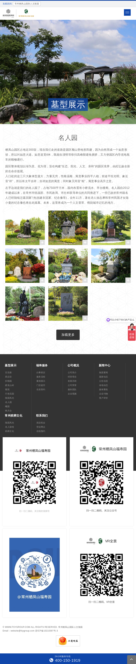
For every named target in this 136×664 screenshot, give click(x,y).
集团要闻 (103, 372)
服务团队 (72, 389)
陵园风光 (9, 398)
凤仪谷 (8, 377)
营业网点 (40, 427)
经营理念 (72, 377)
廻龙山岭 (9, 385)
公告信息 (103, 381)
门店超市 (40, 385)
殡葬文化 (9, 431)
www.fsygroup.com (17, 627)
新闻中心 (104, 365)
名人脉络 (9, 427)
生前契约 (40, 389)
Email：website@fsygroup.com (19, 631)
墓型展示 (10, 365)
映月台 (8, 410)
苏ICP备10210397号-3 (46, 631)
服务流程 (40, 377)
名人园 (8, 402)
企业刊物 (103, 394)
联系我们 (42, 415)
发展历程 (72, 381)
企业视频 (72, 394)
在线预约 (40, 431)
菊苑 (7, 389)
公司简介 (72, 372)
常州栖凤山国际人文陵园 (70, 627)
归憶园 (8, 381)
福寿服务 (42, 365)
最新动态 (103, 377)
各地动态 (103, 385)
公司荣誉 (72, 385)
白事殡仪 (40, 372)
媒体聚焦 (103, 389)
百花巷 (8, 372)
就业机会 (40, 422)
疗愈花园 (9, 394)
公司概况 (73, 365)
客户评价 (103, 398)
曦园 (7, 406)
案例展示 (40, 381)
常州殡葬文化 (13, 415)
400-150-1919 (64, 660)
